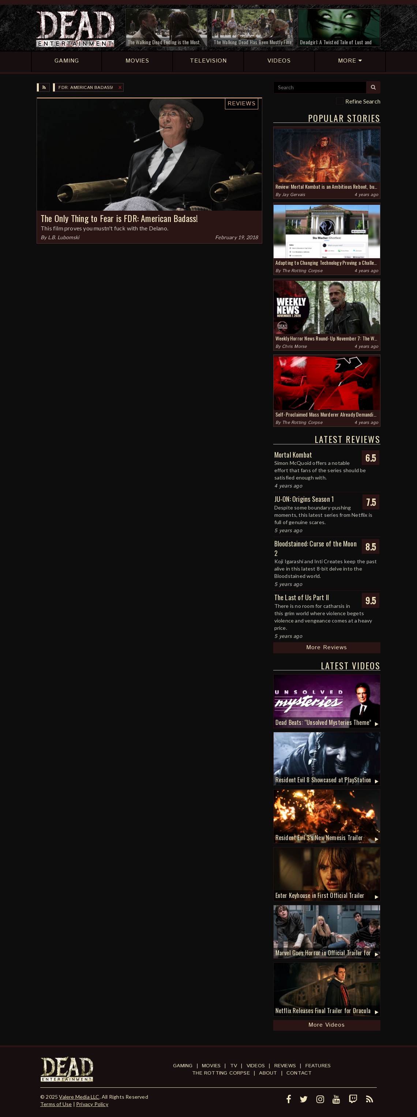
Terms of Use (56, 1104)
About (268, 1073)
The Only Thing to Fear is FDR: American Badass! (119, 218)
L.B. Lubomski (64, 237)
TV (233, 1065)
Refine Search (362, 101)
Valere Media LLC (79, 1097)
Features (318, 1065)
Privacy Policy (92, 1104)
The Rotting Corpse (302, 271)
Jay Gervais (293, 195)
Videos (256, 1065)
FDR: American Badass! (86, 87)
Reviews (242, 103)
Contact (299, 1073)
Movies (211, 1065)
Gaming (182, 1065)
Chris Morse (294, 346)
